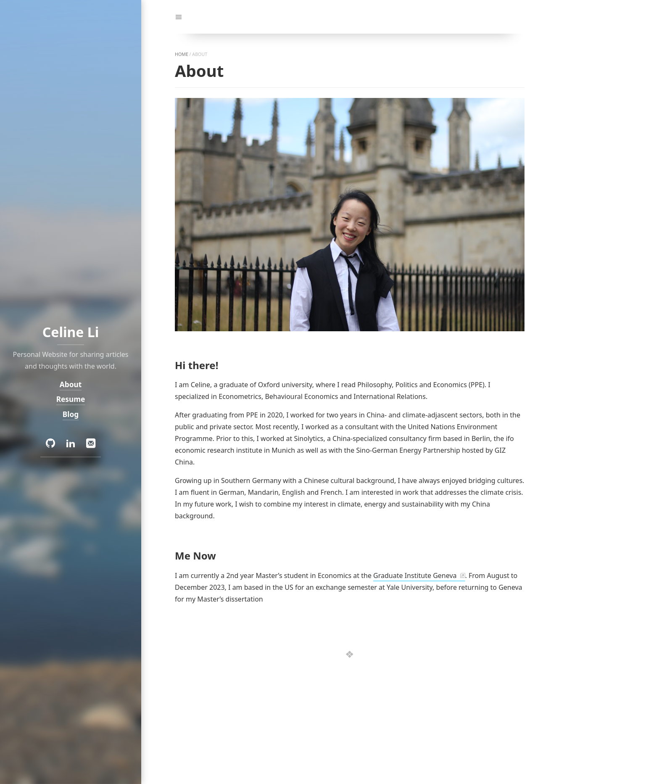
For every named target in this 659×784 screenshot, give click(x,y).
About (71, 384)
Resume (70, 399)
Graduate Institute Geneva (414, 575)
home (181, 54)
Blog (71, 414)
